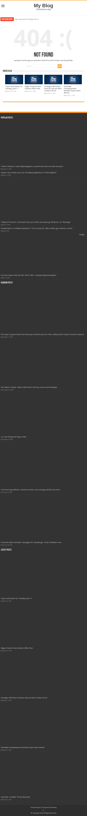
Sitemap (54, 807)
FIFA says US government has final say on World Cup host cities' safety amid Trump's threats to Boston (42, 334)
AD (40, 807)
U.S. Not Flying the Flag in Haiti (13, 437)
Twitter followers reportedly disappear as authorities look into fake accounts (32, 166)
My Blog (43, 5)
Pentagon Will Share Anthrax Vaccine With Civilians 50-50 (53, 88)
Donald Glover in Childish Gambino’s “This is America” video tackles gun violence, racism (36, 228)
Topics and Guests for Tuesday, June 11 (27, 19)
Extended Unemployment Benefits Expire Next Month (72, 89)
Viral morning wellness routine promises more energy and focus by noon (30, 490)
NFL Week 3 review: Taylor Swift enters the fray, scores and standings (29, 387)
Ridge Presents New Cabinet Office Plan (33, 87)
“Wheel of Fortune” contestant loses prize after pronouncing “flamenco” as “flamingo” (36, 222)
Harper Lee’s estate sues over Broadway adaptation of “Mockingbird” (29, 173)
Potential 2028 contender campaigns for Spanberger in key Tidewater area (31, 542)
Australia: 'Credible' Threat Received (15, 797)
